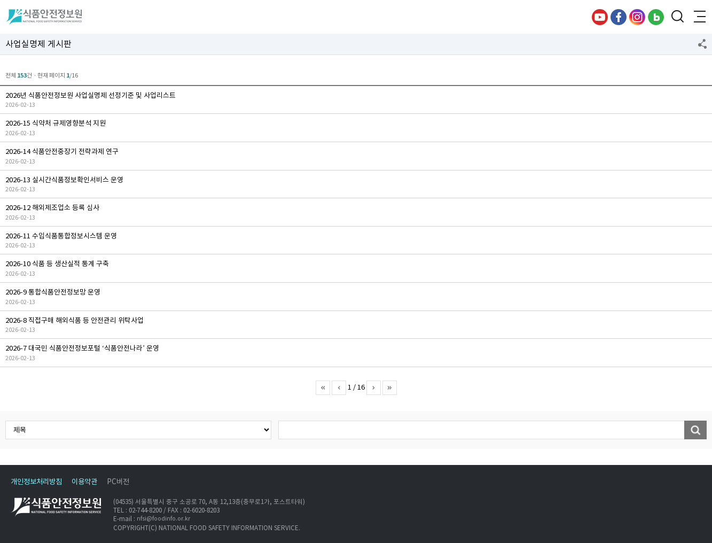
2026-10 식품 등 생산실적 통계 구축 (57, 263)
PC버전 (118, 481)
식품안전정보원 (43, 17)
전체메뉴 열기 (699, 17)
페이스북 (619, 17)
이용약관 (84, 481)
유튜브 (600, 17)
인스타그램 (637, 17)
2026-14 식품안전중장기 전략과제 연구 (62, 151)
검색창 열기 (677, 17)
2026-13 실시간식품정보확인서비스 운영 (64, 179)
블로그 (656, 17)
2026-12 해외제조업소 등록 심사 (52, 207)
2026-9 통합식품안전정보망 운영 (52, 292)
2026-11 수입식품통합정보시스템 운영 (61, 236)
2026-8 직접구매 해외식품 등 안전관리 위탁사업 (74, 320)
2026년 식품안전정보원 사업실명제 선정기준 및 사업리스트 (90, 95)
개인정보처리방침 (36, 481)
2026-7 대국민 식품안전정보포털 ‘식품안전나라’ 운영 (82, 348)
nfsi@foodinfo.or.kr (163, 519)
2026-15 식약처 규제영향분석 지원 (55, 123)
